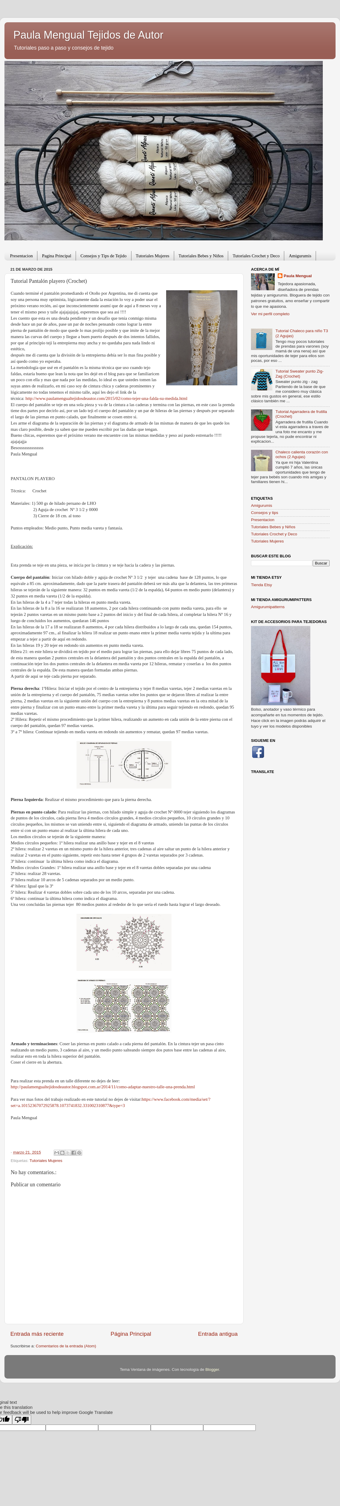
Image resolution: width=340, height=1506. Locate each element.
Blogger (212, 1369)
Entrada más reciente (37, 1334)
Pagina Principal (56, 255)
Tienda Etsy (261, 585)
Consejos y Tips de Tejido (103, 255)
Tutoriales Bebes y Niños (201, 255)
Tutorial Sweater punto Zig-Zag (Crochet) (299, 373)
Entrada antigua (218, 1334)
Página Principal (131, 1334)
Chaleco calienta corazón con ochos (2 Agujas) (301, 454)
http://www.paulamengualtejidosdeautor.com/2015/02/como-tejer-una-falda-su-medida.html (107, 398)
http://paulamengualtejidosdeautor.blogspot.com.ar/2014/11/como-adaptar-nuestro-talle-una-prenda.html (103, 1086)
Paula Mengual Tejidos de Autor (88, 35)
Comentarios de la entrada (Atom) (66, 1346)
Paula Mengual (298, 276)
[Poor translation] (21, 1420)
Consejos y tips (264, 512)
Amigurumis (300, 255)
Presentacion (21, 255)
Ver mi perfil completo (270, 314)
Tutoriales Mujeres (152, 255)
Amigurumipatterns (268, 607)
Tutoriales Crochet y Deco (256, 255)
